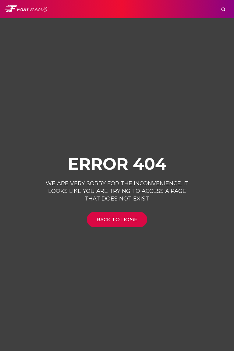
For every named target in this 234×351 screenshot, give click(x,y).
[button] (223, 9)
